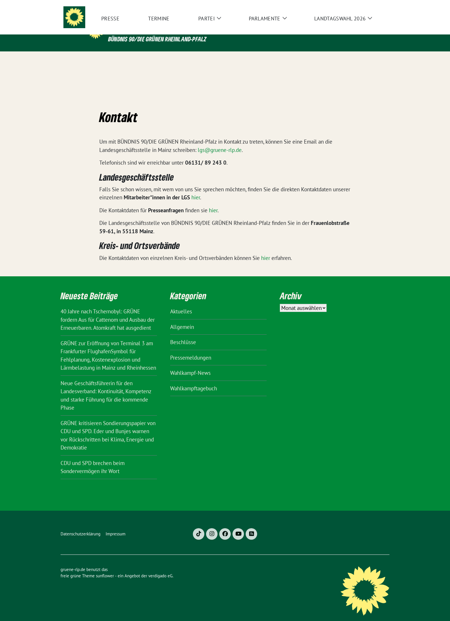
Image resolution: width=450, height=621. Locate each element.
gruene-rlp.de (146, 27)
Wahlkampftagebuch (193, 379)
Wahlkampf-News (190, 363)
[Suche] (371, 5)
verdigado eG (160, 567)
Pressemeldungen (190, 348)
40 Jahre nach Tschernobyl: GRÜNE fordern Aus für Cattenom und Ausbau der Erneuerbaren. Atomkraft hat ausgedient (108, 310)
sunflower (105, 567)
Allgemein (182, 318)
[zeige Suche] (379, 5)
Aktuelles (181, 302)
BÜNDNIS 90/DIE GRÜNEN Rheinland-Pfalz (157, 39)
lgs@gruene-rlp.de (220, 141)
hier (195, 188)
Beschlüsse (183, 333)
